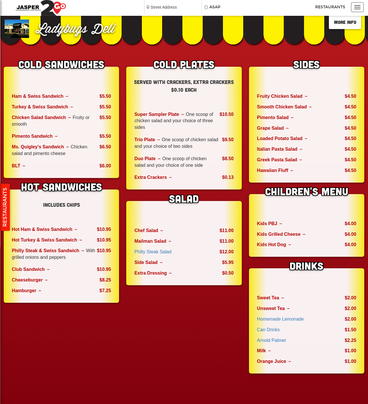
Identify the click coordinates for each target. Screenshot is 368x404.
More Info (345, 22)
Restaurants (330, 7)
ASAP (215, 7)
